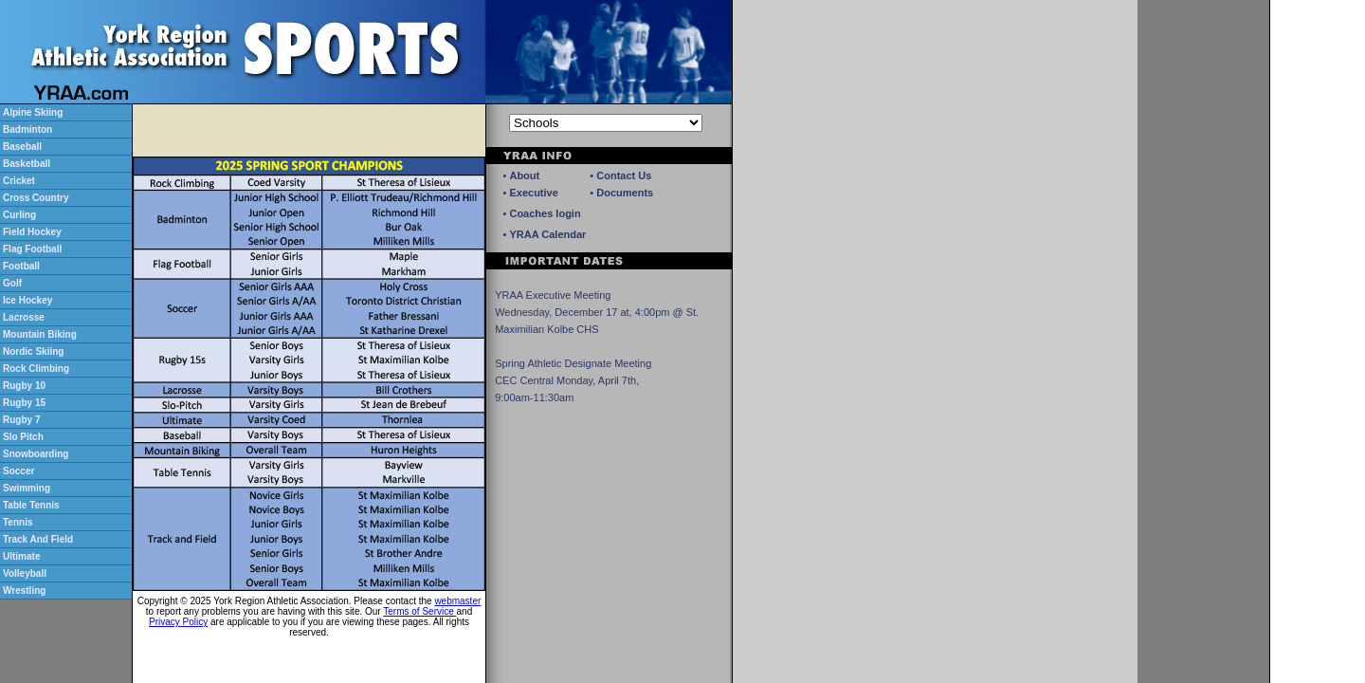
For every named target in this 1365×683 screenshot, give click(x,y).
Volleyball (24, 573)
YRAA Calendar (547, 234)
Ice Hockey (27, 300)
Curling (19, 215)
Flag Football (32, 249)
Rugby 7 (21, 420)
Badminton (27, 129)
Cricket (19, 180)
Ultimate (21, 556)
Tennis (17, 522)
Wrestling (24, 590)
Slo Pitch (23, 437)
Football (21, 266)
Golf (12, 283)
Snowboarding (35, 454)
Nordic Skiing (33, 351)
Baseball (22, 146)
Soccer (18, 471)
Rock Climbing (36, 368)
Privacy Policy (178, 622)
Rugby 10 (24, 385)
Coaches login (544, 213)
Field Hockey (32, 232)
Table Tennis (31, 505)
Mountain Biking (40, 334)
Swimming (26, 488)
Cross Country (35, 198)
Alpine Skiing (33, 112)
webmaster (457, 601)
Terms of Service (419, 611)
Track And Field (38, 539)
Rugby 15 (24, 402)
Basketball (26, 163)
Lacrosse (24, 317)
